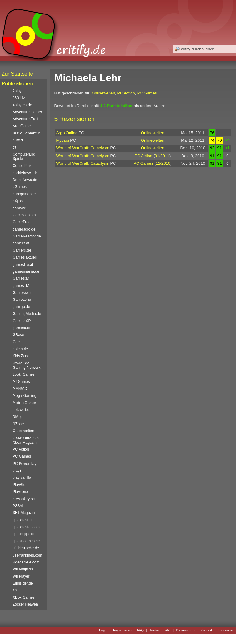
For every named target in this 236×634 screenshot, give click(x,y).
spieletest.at (22, 520)
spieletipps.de (24, 534)
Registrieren (122, 630)
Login (103, 630)
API (168, 630)
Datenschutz (185, 630)
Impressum (226, 630)
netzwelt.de (22, 410)
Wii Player (21, 576)
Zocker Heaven (25, 604)
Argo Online (67, 132)
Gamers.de (22, 250)
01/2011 (162, 155)
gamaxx (19, 208)
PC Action (126, 93)
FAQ (140, 630)
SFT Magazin (24, 513)
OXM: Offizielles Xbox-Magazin (26, 440)
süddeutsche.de (26, 548)
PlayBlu (19, 485)
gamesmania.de (26, 271)
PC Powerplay (24, 463)
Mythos (62, 140)
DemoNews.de (25, 180)
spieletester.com (26, 527)
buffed (18, 140)
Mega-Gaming (24, 395)
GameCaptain (24, 215)
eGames (20, 187)
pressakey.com (25, 499)
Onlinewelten (103, 93)
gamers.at (21, 243)
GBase (18, 335)
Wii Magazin (23, 569)
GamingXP (22, 321)
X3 (15, 590)
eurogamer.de (24, 194)
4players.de (22, 105)
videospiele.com (26, 562)
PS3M (18, 506)
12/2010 (163, 163)
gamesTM (21, 285)
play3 (17, 470)
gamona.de (22, 328)
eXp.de (19, 201)
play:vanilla (22, 477)
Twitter (154, 630)
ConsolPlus (22, 165)
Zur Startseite (17, 74)
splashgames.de (26, 541)
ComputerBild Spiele (24, 156)
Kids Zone (21, 356)
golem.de (20, 349)
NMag (18, 416)
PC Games (147, 93)
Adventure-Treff (25, 119)
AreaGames (22, 126)
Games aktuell (25, 257)
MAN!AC (20, 388)
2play (17, 91)
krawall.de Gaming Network (26, 365)
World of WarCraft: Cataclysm (83, 148)
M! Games (21, 382)
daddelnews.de (25, 173)
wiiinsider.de (23, 583)
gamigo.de (21, 307)
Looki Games (24, 374)
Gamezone (22, 299)
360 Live (20, 98)
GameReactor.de (27, 236)
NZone (18, 424)
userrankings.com (27, 555)
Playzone (20, 491)
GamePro (21, 222)
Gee (16, 342)
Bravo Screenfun (26, 133)
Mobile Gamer (24, 403)
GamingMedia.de (27, 313)
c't (14, 147)
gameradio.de (24, 229)
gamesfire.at (23, 264)
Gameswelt (22, 292)
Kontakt (206, 630)
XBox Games (24, 597)
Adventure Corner (27, 112)
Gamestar (21, 278)
